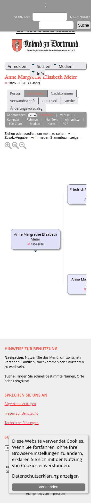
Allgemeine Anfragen (20, 403)
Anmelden (17, 66)
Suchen (43, 66)
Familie (69, 100)
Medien (65, 66)
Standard (46, 115)
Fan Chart (15, 124)
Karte (51, 124)
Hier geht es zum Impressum (45, 494)
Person (15, 93)
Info (40, 73)
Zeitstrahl (49, 100)
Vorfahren (36, 93)
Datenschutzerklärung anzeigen (45, 476)
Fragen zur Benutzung (21, 413)
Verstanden (48, 487)
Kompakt (13, 119)
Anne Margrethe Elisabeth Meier (35, 236)
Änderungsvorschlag (26, 108)
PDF (65, 124)
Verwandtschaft (22, 100)
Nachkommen (62, 93)
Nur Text (51, 119)
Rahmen (32, 119)
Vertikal (65, 115)
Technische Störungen (22, 422)
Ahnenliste (72, 119)
